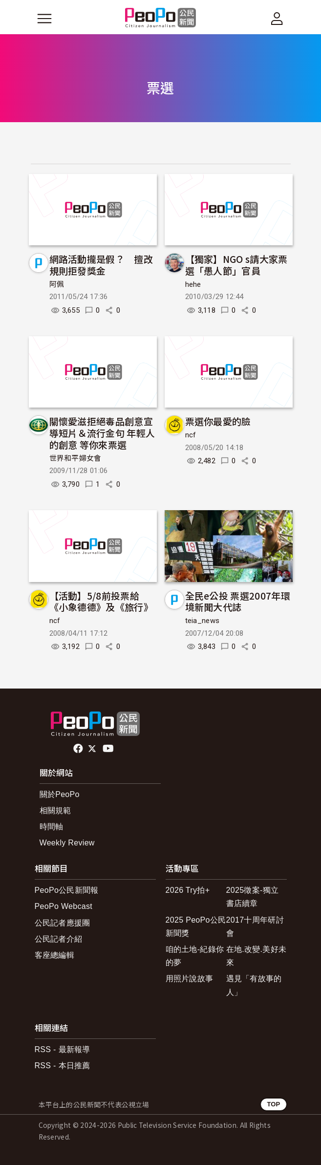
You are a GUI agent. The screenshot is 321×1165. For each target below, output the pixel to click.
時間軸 (52, 826)
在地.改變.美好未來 (256, 956)
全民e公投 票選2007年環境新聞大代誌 (237, 601)
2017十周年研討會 (255, 926)
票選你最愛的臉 (218, 421)
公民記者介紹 (59, 939)
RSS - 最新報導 (62, 1049)
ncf (190, 435)
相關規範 (55, 810)
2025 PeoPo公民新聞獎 (196, 926)
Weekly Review (67, 843)
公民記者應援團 (62, 923)
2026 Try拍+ (188, 890)
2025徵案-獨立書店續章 (252, 896)
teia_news (202, 620)
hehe (193, 284)
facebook (79, 749)
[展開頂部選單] (277, 18)
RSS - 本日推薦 (62, 1065)
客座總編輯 (55, 955)
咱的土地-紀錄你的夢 (195, 956)
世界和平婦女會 (75, 458)
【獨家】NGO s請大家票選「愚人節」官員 (236, 264)
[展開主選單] (44, 18)
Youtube (109, 749)
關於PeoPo (60, 794)
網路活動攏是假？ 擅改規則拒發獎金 (101, 264)
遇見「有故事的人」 (254, 985)
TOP (273, 1104)
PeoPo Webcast (64, 906)
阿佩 (56, 284)
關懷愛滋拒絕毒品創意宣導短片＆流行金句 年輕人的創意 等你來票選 (102, 432)
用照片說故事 (190, 978)
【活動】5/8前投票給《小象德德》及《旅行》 (101, 601)
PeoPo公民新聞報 (67, 890)
